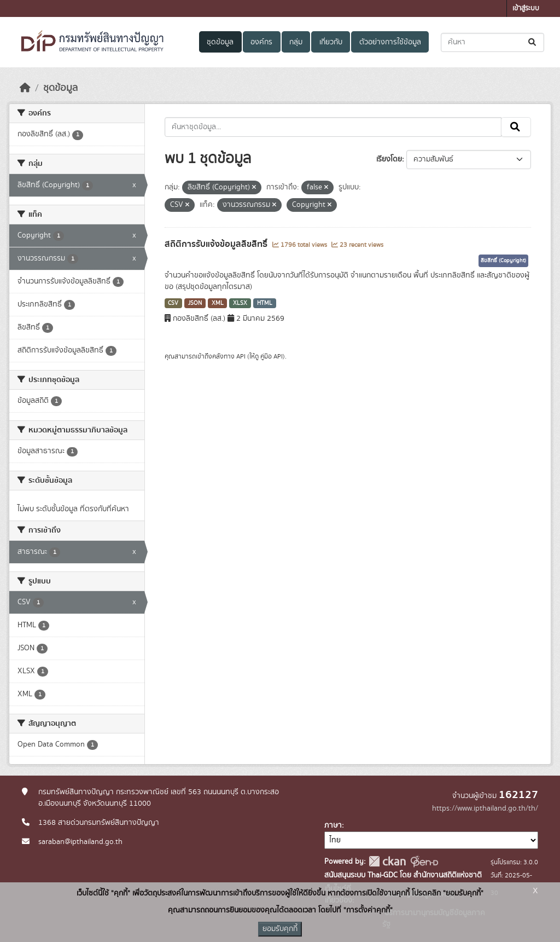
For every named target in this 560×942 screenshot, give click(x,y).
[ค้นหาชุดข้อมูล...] (492, 42)
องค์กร (261, 42)
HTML (264, 303)
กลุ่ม (295, 42)
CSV (173, 303)
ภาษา (333, 825)
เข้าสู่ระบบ (525, 8)
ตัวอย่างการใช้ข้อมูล (390, 42)
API (241, 356)
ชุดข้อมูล (220, 42)
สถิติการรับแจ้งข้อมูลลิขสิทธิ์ (217, 244)
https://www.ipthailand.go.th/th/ (485, 808)
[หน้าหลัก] (25, 88)
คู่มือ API (271, 356)
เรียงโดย (389, 159)
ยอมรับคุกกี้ (280, 928)
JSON (195, 303)
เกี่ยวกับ (330, 42)
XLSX (240, 303)
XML (218, 303)
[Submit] (533, 42)
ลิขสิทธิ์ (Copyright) (503, 260)
